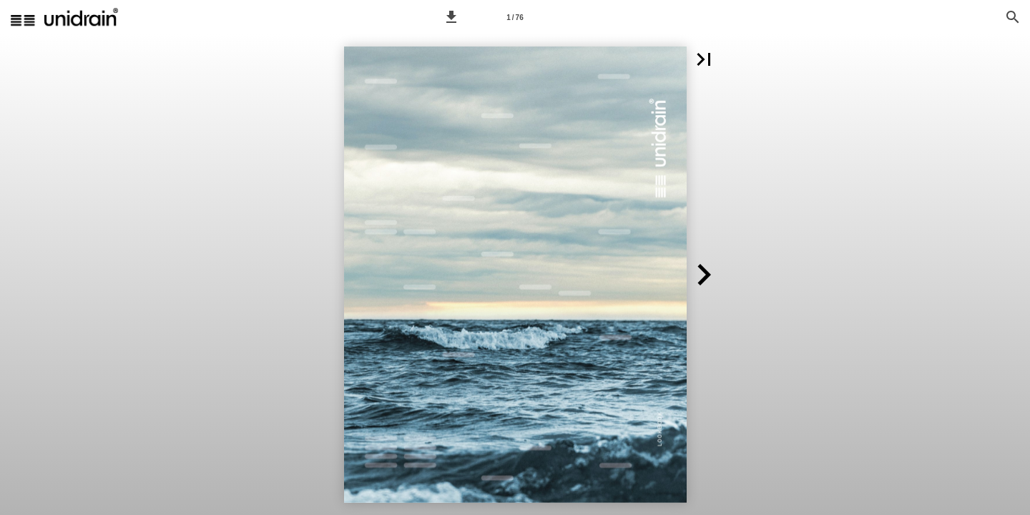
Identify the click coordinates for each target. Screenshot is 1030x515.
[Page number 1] (515, 17)
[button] (451, 17)
